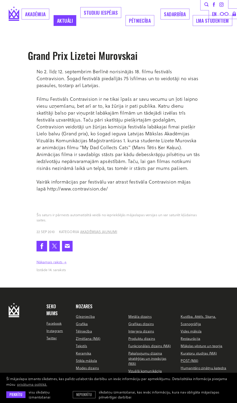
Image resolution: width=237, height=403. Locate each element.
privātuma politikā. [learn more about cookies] (32, 384)
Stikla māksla (86, 360)
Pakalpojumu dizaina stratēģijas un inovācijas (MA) (147, 358)
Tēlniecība (84, 331)
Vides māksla (191, 331)
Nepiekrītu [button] (84, 394)
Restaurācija (190, 338)
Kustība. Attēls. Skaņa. (198, 316)
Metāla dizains (140, 316)
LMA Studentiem (212, 20)
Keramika (83, 353)
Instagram (54, 330)
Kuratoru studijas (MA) (199, 353)
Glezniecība (85, 316)
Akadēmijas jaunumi (98, 231)
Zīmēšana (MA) (88, 338)
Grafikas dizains (141, 323)
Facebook (54, 323)
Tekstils (81, 345)
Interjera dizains (141, 331)
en (214, 14)
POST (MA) (189, 360)
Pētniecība (140, 20)
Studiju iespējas (101, 12)
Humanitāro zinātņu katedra (203, 367)
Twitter (51, 338)
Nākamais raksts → (52, 261)
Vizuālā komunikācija (145, 370)
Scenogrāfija (191, 323)
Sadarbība (175, 14)
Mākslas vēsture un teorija (201, 345)
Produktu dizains (141, 338)
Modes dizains (87, 367)
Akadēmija (35, 14)
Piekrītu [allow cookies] (16, 394)
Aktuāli (65, 20)
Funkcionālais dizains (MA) (149, 345)
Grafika (82, 323)
